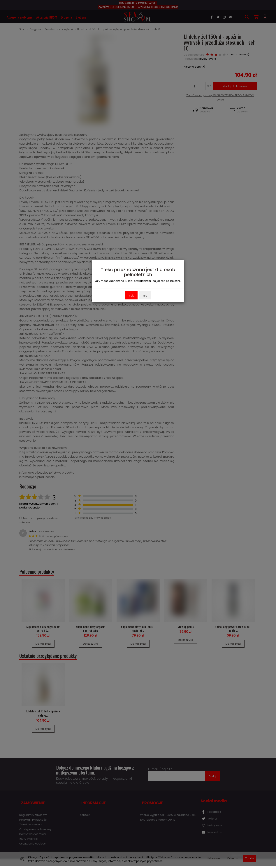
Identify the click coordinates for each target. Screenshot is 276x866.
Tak (131, 295)
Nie (145, 295)
